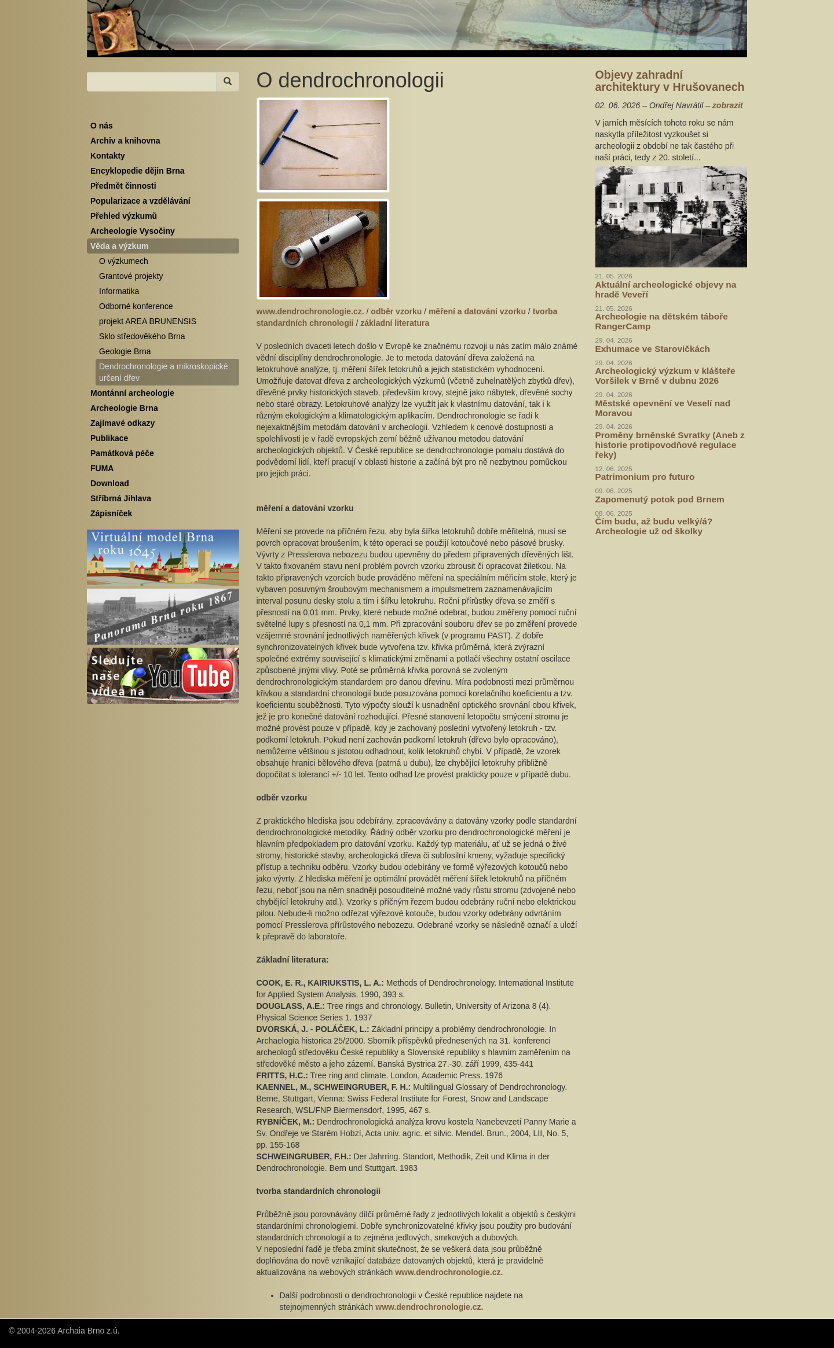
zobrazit (727, 105)
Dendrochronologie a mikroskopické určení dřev (163, 372)
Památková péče (122, 453)
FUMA (102, 468)
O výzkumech (123, 261)
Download (109, 483)
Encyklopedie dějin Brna (137, 170)
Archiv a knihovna (125, 140)
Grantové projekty (131, 276)
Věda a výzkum (119, 246)
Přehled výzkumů (123, 216)
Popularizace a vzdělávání (140, 200)
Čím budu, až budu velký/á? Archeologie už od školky (654, 526)
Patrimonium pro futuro (645, 477)
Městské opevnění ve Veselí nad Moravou (663, 408)
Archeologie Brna (124, 408)
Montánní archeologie (132, 393)
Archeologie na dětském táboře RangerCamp (661, 321)
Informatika (119, 291)
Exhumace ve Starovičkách (652, 349)
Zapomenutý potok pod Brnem (660, 499)
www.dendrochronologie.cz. (310, 311)
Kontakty (107, 155)
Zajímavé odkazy (122, 423)
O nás (101, 125)
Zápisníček (111, 513)
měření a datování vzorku (477, 311)
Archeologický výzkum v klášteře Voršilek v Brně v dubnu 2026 (665, 375)
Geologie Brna (125, 351)
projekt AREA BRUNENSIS (147, 321)
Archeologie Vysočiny (132, 231)
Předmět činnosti (123, 185)
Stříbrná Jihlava (120, 498)
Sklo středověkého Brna (142, 336)
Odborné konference (136, 306)
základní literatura (394, 323)
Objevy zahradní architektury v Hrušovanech (670, 81)
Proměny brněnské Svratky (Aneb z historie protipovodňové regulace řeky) (670, 445)
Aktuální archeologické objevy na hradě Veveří (666, 289)
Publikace (109, 438)
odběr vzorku (396, 311)
